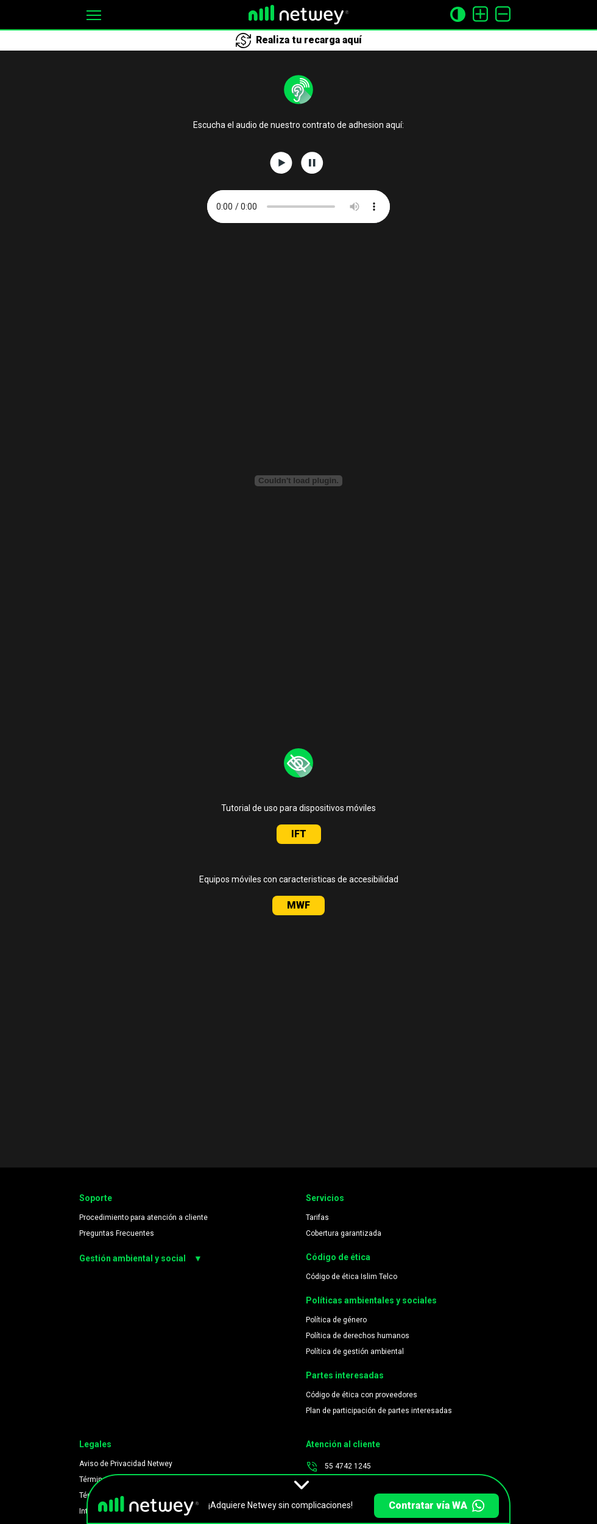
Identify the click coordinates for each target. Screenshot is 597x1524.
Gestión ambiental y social (140, 1258)
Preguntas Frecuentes (116, 1233)
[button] (94, 14)
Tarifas (317, 1217)
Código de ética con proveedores (361, 1395)
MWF (298, 905)
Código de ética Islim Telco (351, 1276)
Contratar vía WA (436, 1506)
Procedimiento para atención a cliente (143, 1217)
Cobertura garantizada (343, 1233)
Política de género (336, 1320)
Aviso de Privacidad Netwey (125, 1463)
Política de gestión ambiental (355, 1351)
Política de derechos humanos (357, 1335)
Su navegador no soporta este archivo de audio (298, 206)
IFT (298, 834)
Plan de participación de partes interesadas (379, 1410)
